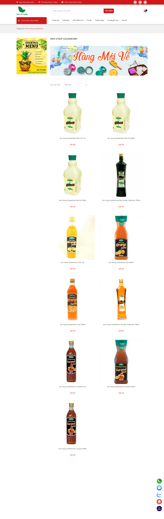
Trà (132, 305)
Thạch (133, 308)
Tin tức (87, 20)
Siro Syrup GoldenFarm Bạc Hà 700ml (111, 116)
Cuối (106, 249)
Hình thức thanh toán (93, 296)
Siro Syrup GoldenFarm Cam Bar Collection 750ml (136, 156)
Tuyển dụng (98, 20)
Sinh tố (111, 305)
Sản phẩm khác (136, 311)
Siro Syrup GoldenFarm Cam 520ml (86, 155)
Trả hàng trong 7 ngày (49, 2)
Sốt (110, 314)
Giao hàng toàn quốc (26, 2)
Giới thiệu (64, 20)
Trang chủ (53, 20)
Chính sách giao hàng (94, 299)
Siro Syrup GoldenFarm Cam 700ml (111, 155)
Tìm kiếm (109, 11)
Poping (111, 311)
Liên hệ (122, 20)
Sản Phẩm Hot (76, 20)
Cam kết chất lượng (93, 308)
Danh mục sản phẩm (28, 21)
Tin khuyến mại (111, 20)
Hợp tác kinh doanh (71, 312)
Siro (110, 301)
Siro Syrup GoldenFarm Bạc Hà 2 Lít (61, 116)
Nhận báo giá (135, 263)
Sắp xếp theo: (55, 85)
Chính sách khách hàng (72, 2)
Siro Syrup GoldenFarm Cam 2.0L (61, 155)
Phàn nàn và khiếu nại (94, 311)
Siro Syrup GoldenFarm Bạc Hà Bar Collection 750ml (136, 117)
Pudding (111, 308)
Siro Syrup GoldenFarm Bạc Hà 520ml (86, 116)
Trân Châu (134, 301)
